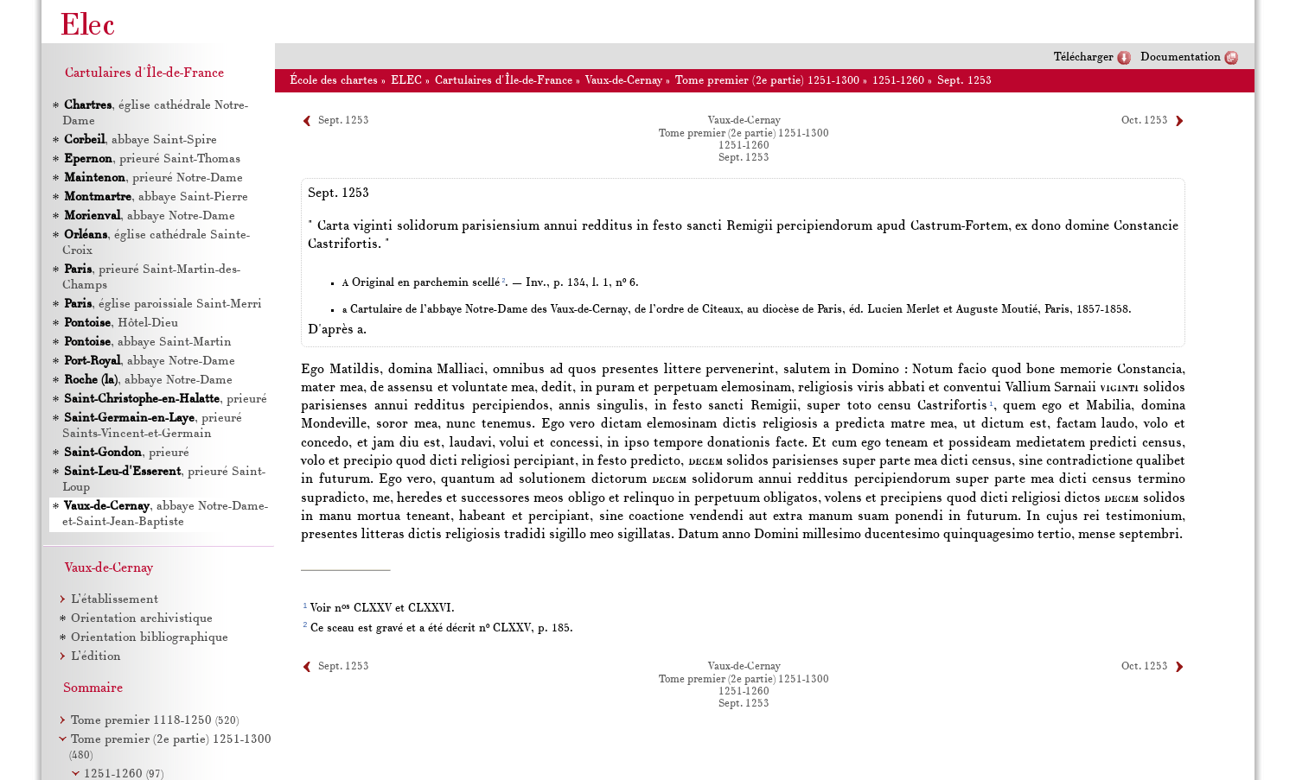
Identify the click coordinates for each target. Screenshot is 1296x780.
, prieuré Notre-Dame (153, 178)
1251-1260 (898, 80)
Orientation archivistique (142, 618)
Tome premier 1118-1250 (155, 720)
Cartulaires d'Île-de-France (503, 80)
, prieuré (165, 399)
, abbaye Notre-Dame (149, 216)
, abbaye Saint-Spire (140, 140)
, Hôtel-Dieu (121, 323)
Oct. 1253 (1144, 121)
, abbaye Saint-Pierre (156, 197)
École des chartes (334, 80)
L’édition (96, 656)
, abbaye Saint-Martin (148, 342)
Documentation (1180, 57)
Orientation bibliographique (149, 637)
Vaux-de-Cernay (623, 80)
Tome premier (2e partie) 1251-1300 (767, 80)
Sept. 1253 (964, 80)
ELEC (406, 80)
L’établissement (114, 599)
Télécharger (1084, 57)
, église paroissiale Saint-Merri (163, 304)
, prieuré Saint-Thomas (152, 159)
